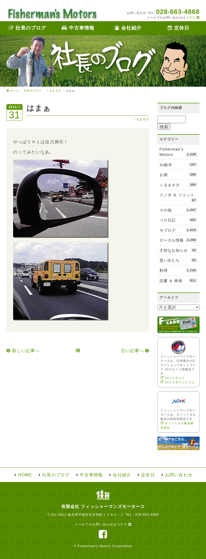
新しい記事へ (22, 350)
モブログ (179, 230)
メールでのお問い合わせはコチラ (103, 524)
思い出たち (179, 260)
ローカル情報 (179, 240)
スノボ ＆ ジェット (179, 198)
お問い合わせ (178, 475)
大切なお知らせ (179, 250)
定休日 (178, 28)
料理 (179, 270)
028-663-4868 (147, 515)
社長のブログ (27, 28)
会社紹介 (128, 28)
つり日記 (179, 219)
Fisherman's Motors (179, 152)
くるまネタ (141, 119)
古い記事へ (135, 350)
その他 (179, 209)
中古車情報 (77, 28)
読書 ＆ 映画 (179, 280)
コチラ (193, 17)
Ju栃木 (179, 164)
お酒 (179, 174)
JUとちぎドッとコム (177, 382)
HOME (25, 475)
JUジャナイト (172, 377)
